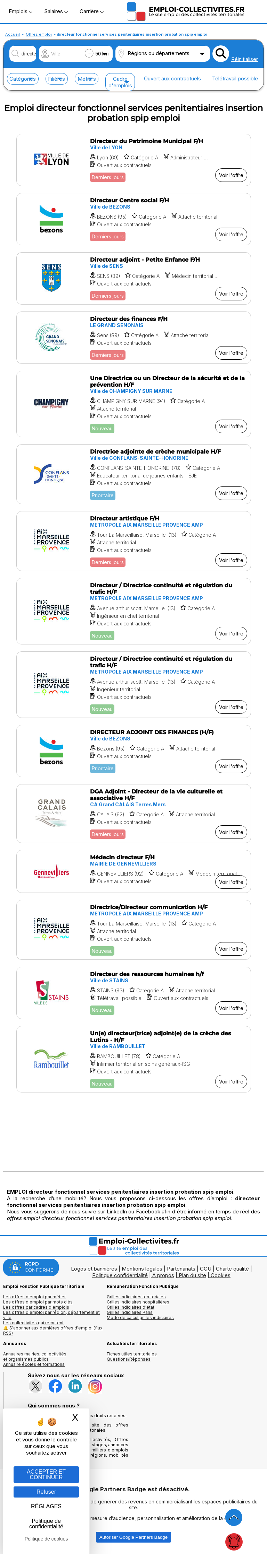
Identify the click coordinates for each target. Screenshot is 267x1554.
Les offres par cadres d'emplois (36, 1307)
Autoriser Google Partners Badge (133, 1537)
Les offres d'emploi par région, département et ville (51, 1315)
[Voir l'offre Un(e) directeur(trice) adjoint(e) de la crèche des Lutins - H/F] (134, 1059)
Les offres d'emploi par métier (34, 1296)
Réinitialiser (244, 59)
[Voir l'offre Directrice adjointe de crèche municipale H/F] (134, 474)
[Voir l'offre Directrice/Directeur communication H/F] (134, 929)
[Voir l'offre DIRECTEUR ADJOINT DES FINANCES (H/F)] (134, 751)
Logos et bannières (94, 1268)
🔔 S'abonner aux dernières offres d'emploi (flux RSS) (53, 1330)
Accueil (12, 34)
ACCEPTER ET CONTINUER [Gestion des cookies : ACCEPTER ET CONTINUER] (46, 1474)
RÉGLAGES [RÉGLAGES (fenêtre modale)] (46, 1506)
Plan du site (192, 1275)
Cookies (220, 1275)
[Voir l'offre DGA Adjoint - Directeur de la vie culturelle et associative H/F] (134, 813)
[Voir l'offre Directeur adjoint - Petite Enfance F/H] (134, 278)
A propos (163, 1275)
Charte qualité (232, 1268)
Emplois (20, 11)
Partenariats (181, 1268)
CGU (205, 1268)
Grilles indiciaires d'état (130, 1307)
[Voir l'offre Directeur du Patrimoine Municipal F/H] (134, 160)
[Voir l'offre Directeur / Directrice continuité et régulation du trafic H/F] (134, 611)
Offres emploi (39, 34)
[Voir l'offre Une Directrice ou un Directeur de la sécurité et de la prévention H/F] (134, 404)
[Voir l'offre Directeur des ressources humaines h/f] (134, 993)
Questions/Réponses (129, 1359)
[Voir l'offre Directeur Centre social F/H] (134, 219)
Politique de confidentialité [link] (46, 1523)
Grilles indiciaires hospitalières (138, 1302)
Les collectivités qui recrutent (33, 1322)
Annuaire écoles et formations (34, 1364)
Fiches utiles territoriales (132, 1354)
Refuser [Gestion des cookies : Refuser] (46, 1492)
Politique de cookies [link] (46, 1539)
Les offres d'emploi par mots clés (38, 1302)
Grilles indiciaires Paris (130, 1312)
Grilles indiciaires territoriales (136, 1296)
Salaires (56, 11)
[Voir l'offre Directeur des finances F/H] (134, 337)
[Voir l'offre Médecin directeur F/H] (134, 871)
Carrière (92, 11)
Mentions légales (142, 1268)
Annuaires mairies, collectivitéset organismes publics (34, 1356)
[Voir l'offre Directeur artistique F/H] (134, 541)
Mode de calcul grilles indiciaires (140, 1317)
